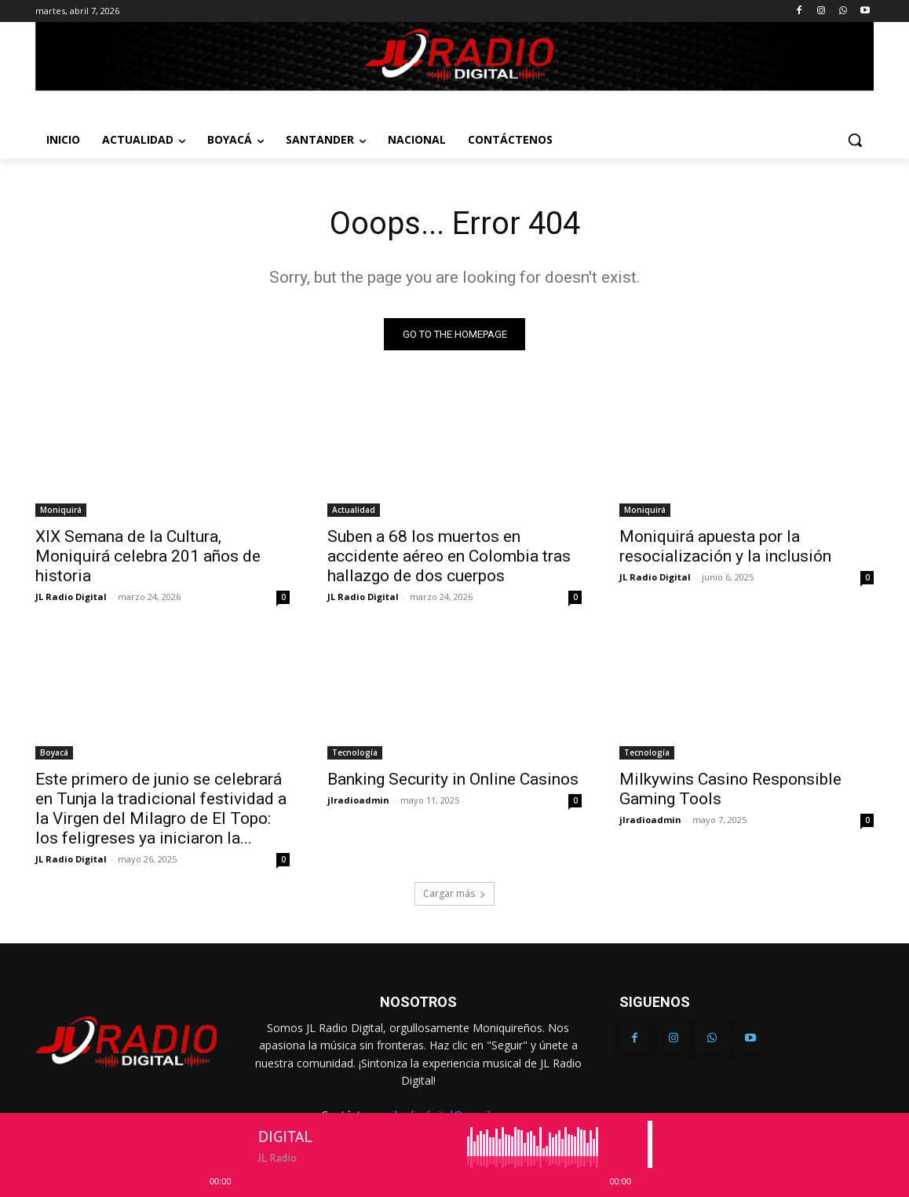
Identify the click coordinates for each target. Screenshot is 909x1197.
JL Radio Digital (71, 597)
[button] (855, 140)
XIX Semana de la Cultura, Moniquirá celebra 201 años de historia (148, 557)
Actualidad (353, 510)
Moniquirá (61, 510)
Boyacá (54, 753)
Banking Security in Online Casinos (453, 780)
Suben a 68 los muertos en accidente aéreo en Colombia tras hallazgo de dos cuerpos (449, 557)
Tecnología (355, 753)
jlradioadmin (358, 801)
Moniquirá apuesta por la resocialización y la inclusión (725, 547)
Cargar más (454, 894)
